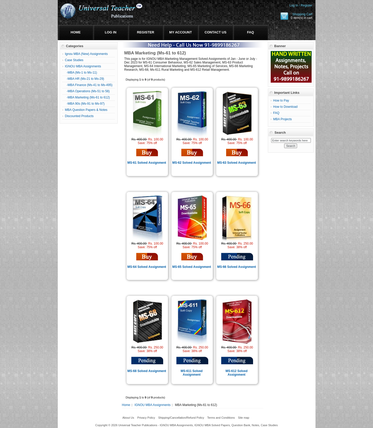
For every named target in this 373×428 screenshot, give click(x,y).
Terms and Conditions (221, 417)
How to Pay (281, 100)
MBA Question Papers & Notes (86, 110)
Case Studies (74, 60)
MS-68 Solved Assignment (146, 371)
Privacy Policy (146, 417)
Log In (111, 32)
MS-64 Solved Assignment (146, 267)
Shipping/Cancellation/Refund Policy (181, 417)
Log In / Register (300, 5)
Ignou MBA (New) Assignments (86, 54)
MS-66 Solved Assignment (236, 267)
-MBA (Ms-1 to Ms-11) (81, 72)
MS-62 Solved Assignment (191, 163)
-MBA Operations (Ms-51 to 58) (87, 91)
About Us (128, 417)
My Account (180, 32)
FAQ (250, 32)
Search (280, 132)
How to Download (285, 107)
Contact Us (215, 32)
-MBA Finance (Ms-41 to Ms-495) (88, 85)
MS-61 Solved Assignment (146, 163)
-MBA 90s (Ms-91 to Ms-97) (85, 103)
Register (145, 32)
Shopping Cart (302, 14)
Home (76, 32)
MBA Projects (282, 119)
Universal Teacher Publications (137, 425)
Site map (243, 417)
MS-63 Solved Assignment (236, 163)
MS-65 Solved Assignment (191, 267)
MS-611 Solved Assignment (192, 372)
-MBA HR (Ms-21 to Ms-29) (84, 79)
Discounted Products (79, 116)
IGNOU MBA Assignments (152, 405)
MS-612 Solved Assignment (237, 372)
